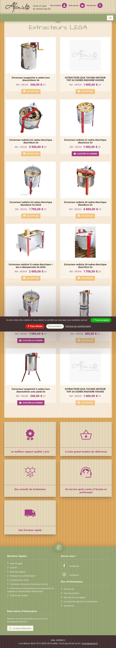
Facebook (70, 565)
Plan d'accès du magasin (74, 597)
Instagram (70, 574)
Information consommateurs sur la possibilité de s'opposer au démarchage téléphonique (30, 589)
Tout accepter (101, 320)
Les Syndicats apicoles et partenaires (80, 602)
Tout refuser (34, 326)
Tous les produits (71, 593)
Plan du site (69, 589)
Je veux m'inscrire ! (20, 628)
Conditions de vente (19, 580)
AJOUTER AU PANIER (85, 153)
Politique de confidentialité (22, 576)
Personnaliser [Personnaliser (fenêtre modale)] (55, 326)
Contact (13, 568)
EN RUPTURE (31, 91)
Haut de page (16, 563)
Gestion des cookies (19, 596)
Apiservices (69, 606)
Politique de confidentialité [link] (78, 326)
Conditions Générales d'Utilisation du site (29, 584)
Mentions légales (17, 572)
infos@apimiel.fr (90, 643)
